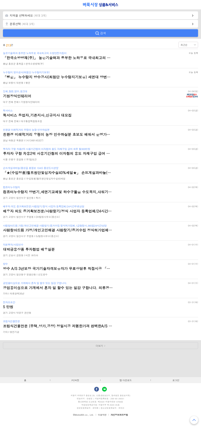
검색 (103, 33)
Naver (104, 389)
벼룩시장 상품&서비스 (100, 4)
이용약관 (102, 414)
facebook (96, 389)
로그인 (176, 380)
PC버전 (75, 380)
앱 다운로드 (126, 380)
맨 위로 (194, 420)
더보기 (99, 346)
